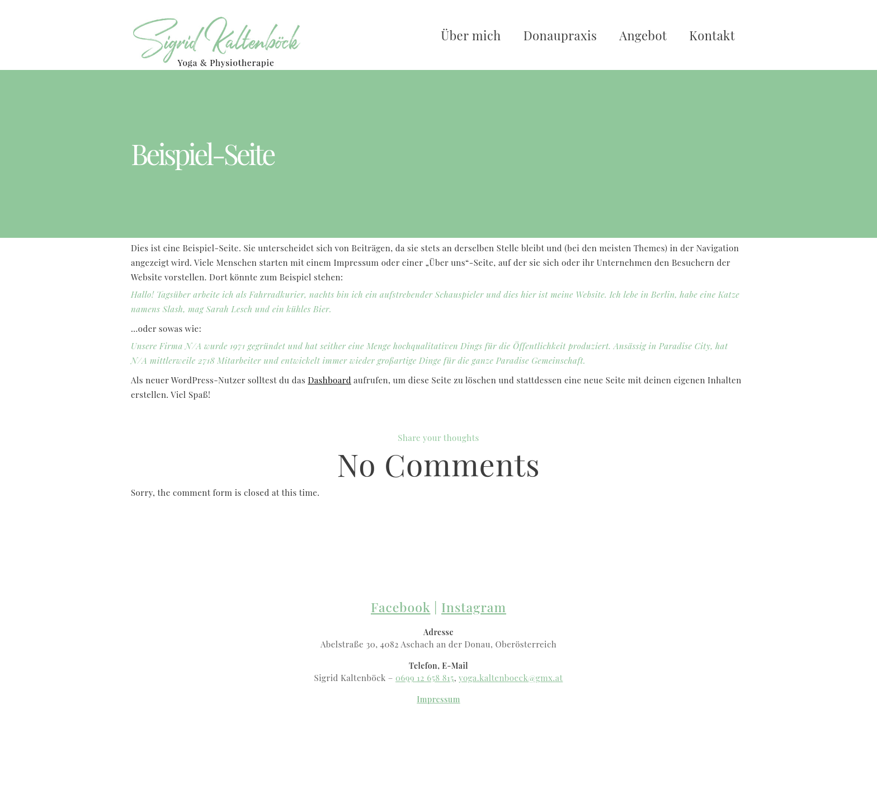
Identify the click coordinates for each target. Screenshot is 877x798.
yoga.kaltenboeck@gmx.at (511, 677)
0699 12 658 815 (424, 677)
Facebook (401, 607)
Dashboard (329, 380)
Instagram (473, 607)
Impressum (438, 699)
